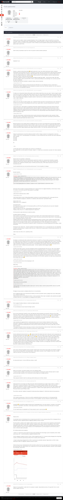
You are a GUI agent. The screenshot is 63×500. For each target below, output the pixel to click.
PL (49, 1)
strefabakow (16, 176)
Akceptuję (59, 498)
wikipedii (13, 498)
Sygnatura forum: (15, 16)
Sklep (44, 1)
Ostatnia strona (45, 34)
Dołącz (59, 1)
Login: (14, 10)
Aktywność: (15, 12)
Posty (6, 27)
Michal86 (8, 39)
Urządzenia (11, 27)
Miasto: (14, 11)
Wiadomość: (15, 14)
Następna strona (39, 34)
